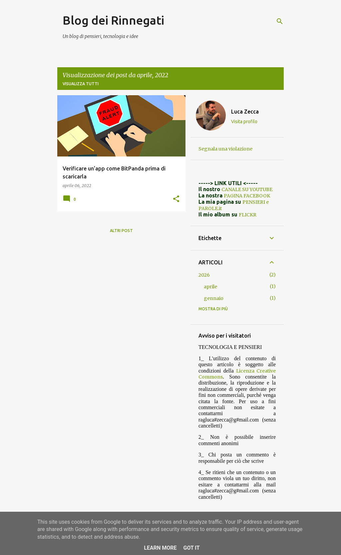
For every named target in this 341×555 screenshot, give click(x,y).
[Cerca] (280, 21)
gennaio (213, 298)
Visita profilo (244, 121)
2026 (204, 275)
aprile (210, 287)
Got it (191, 548)
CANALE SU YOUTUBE (246, 189)
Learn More (160, 548)
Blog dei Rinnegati (113, 20)
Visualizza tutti (81, 84)
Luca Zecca (245, 112)
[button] (176, 199)
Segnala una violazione (225, 149)
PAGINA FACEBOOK (247, 196)
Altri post (121, 230)
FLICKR (247, 215)
